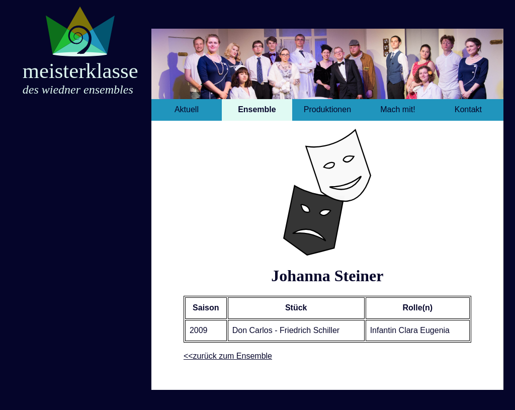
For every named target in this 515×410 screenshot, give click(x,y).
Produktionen (327, 109)
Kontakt (468, 109)
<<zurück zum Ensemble (228, 356)
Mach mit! (397, 109)
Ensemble (257, 109)
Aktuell (187, 109)
